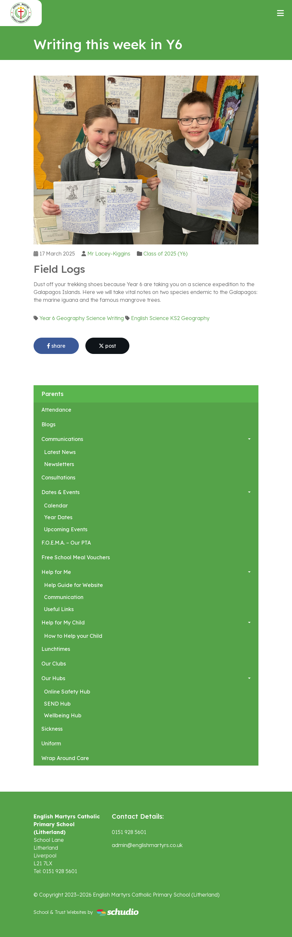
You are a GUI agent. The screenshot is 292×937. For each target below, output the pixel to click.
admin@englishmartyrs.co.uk (147, 845)
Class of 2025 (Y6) (165, 253)
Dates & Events (60, 492)
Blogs (48, 424)
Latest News (60, 452)
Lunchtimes (55, 649)
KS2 (175, 318)
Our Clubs (53, 663)
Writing (115, 318)
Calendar (56, 505)
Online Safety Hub (67, 691)
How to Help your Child (73, 636)
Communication (63, 597)
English (139, 318)
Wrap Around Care (65, 758)
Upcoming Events (65, 529)
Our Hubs (53, 678)
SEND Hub (57, 703)
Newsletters (59, 464)
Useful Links (59, 609)
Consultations (58, 477)
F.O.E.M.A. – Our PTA (66, 542)
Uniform (51, 743)
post (107, 346)
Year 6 (47, 318)
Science (96, 318)
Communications (62, 439)
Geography (70, 318)
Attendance (56, 409)
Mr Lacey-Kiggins (108, 253)
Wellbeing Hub (62, 715)
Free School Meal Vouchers (75, 557)
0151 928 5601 (129, 832)
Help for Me (56, 572)
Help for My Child (63, 622)
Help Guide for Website (73, 585)
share (56, 346)
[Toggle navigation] (280, 13)
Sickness (52, 728)
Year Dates (58, 517)
